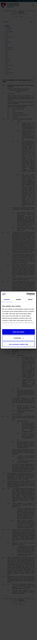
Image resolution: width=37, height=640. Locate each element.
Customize (18, 338)
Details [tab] (18, 299)
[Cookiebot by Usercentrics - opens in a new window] (26, 294)
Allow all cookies (18, 332)
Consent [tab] (7, 299)
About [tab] (30, 299)
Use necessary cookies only (18, 344)
